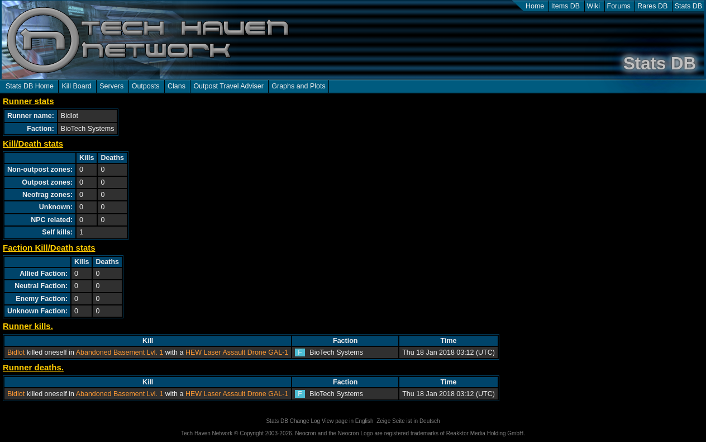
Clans (176, 86)
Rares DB (652, 6)
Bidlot (16, 352)
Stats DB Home (30, 86)
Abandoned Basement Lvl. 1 (120, 352)
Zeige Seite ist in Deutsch (408, 421)
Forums (619, 6)
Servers (111, 86)
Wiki (593, 6)
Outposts (146, 86)
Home (535, 6)
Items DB (565, 6)
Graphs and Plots (298, 86)
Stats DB (688, 6)
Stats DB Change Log (293, 421)
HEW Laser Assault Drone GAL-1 (236, 352)
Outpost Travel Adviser (228, 86)
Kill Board (76, 86)
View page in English (348, 421)
